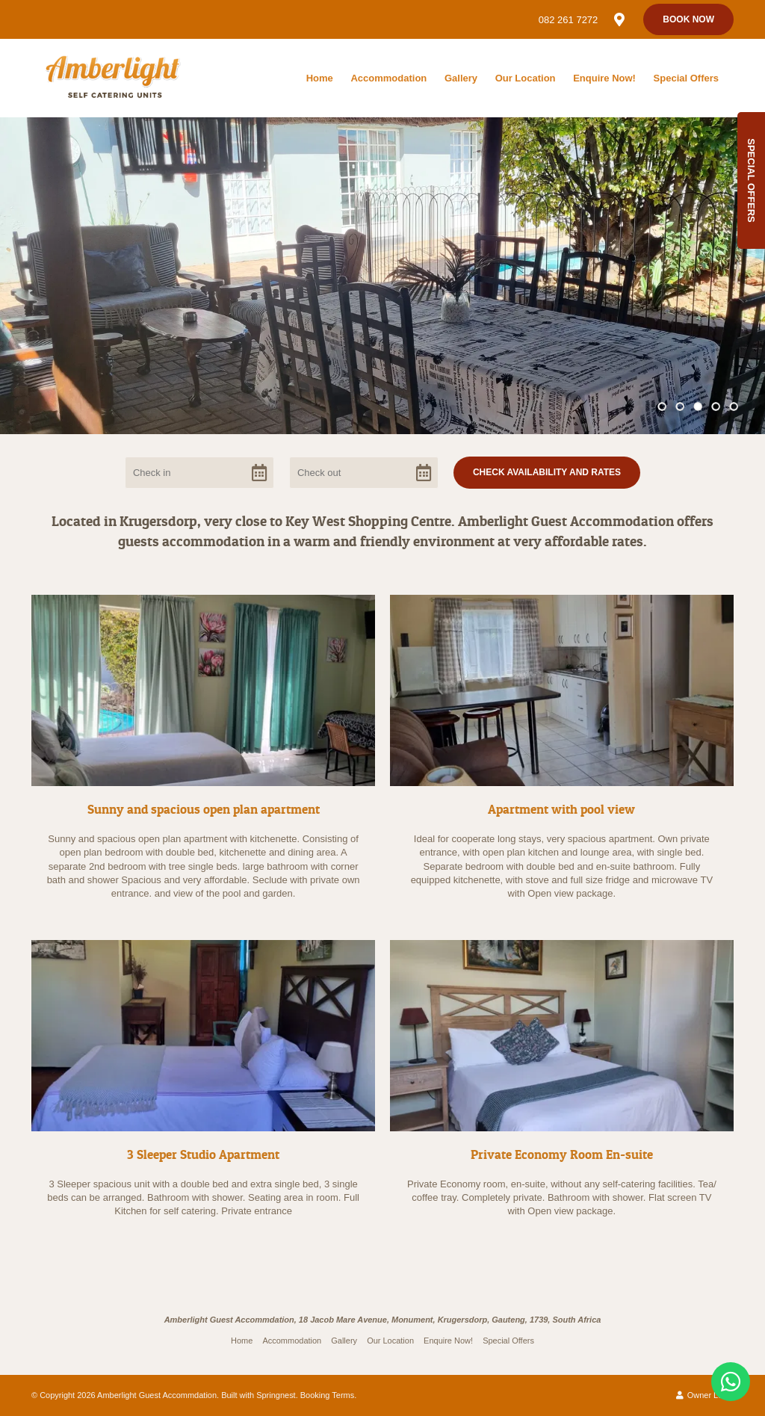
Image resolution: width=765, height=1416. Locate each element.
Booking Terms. (328, 1395)
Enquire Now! (604, 78)
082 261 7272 (568, 20)
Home (319, 78)
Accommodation (388, 78)
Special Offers (686, 78)
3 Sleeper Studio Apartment (203, 1154)
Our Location (525, 78)
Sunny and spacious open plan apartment (203, 809)
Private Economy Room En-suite (562, 1154)
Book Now (688, 19)
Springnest (276, 1395)
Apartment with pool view (561, 809)
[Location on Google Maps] (619, 19)
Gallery (461, 78)
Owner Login (705, 1395)
